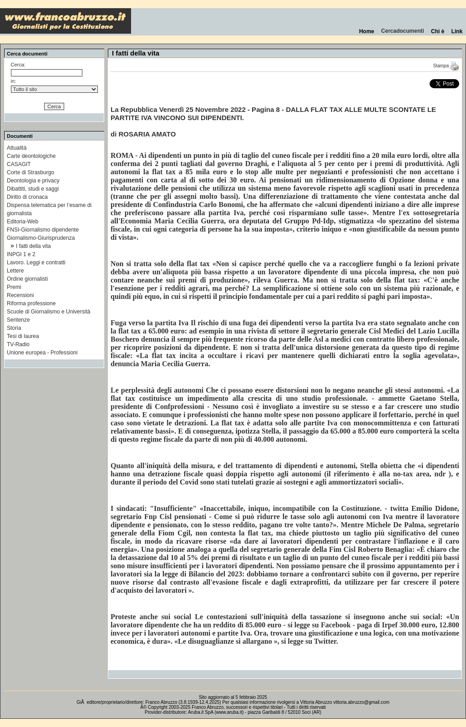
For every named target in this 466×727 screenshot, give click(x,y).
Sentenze (18, 320)
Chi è (437, 31)
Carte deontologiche (31, 156)
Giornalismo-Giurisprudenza (41, 238)
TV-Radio (18, 344)
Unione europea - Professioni (42, 352)
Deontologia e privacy (33, 180)
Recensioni (20, 295)
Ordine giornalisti (27, 279)
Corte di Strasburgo (30, 172)
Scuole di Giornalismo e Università (48, 311)
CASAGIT (19, 164)
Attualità (16, 148)
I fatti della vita (33, 246)
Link (457, 31)
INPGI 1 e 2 (21, 254)
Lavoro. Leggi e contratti (36, 262)
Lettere (15, 271)
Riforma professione (31, 303)
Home (366, 31)
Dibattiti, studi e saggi (33, 189)
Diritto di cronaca (27, 197)
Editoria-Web (22, 221)
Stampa (446, 65)
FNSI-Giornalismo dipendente (43, 230)
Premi (14, 287)
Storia (14, 328)
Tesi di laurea (23, 336)
